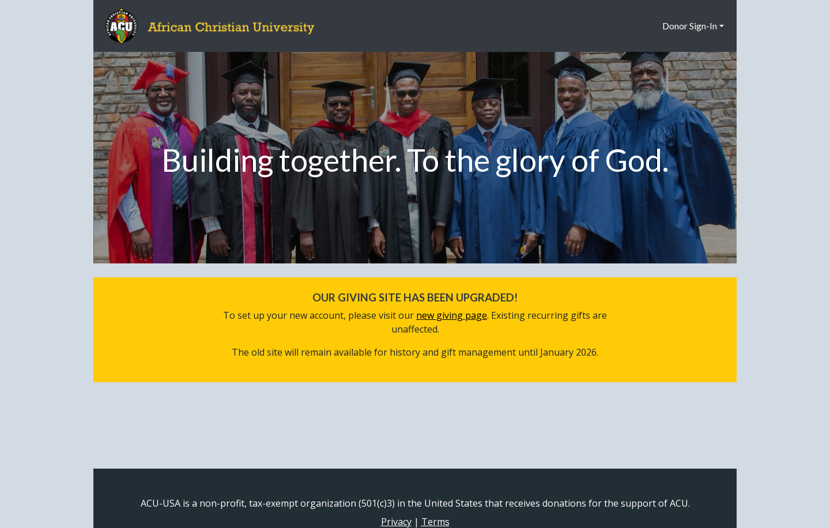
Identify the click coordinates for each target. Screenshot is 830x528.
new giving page (451, 315)
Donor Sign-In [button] (689, 25)
